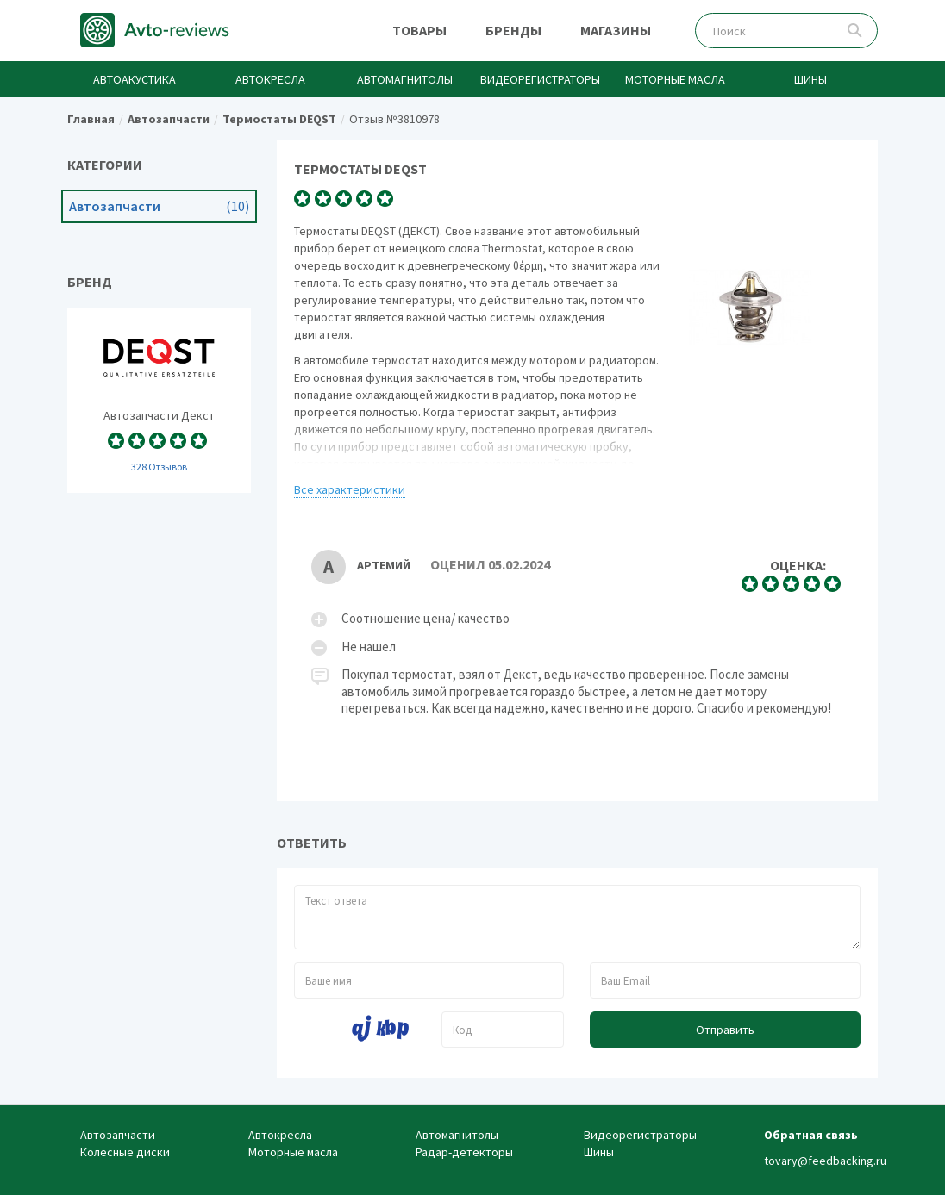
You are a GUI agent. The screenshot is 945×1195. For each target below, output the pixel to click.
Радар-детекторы (464, 1152)
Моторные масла (675, 79)
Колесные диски (125, 1152)
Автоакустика (134, 79)
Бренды (513, 30)
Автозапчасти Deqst (159, 400)
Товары (419, 30)
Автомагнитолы (405, 79)
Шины (810, 79)
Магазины (615, 30)
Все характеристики (349, 489)
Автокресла (270, 79)
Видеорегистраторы (540, 79)
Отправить (725, 1029)
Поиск (855, 30)
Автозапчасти (159, 206)
